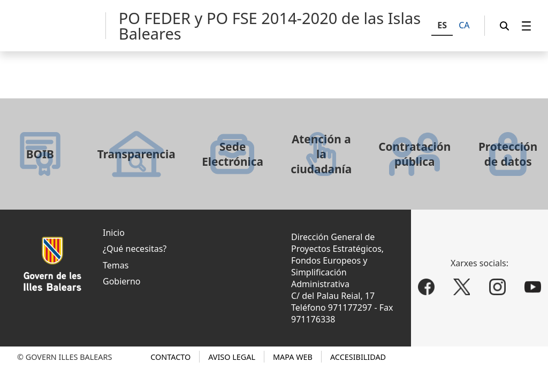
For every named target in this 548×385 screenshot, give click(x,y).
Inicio (114, 232)
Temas (115, 265)
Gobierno (122, 281)
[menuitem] (526, 26)
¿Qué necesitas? (134, 249)
